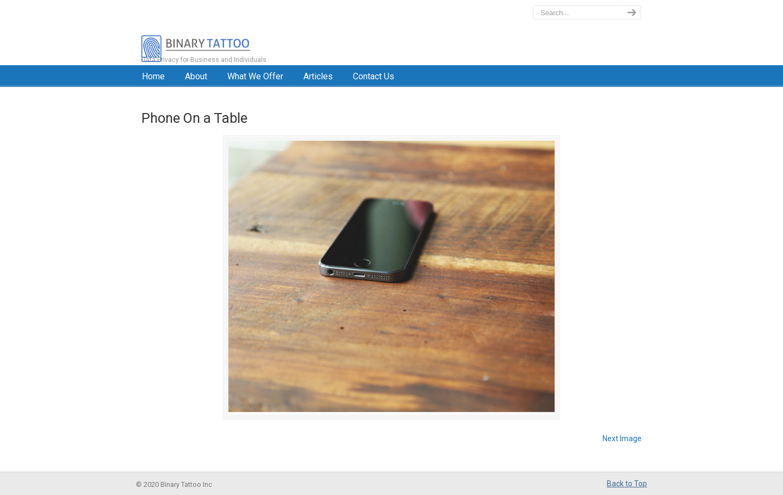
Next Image (622, 438)
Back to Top (627, 483)
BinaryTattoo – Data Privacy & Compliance (242, 32)
